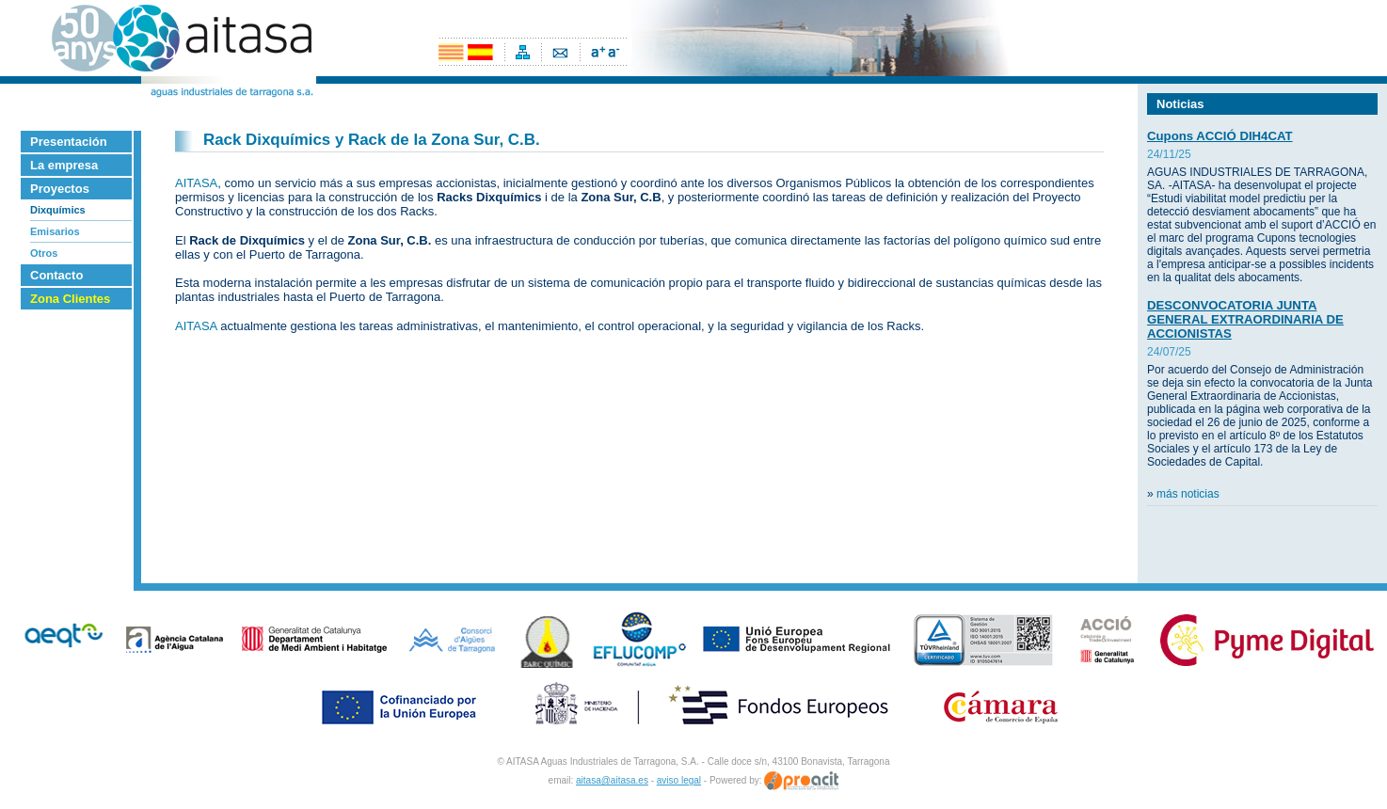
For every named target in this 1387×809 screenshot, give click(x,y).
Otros (43, 253)
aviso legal (679, 780)
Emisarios (55, 231)
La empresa (64, 165)
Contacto (56, 275)
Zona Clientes (70, 299)
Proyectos (59, 189)
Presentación (68, 142)
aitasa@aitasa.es (612, 780)
